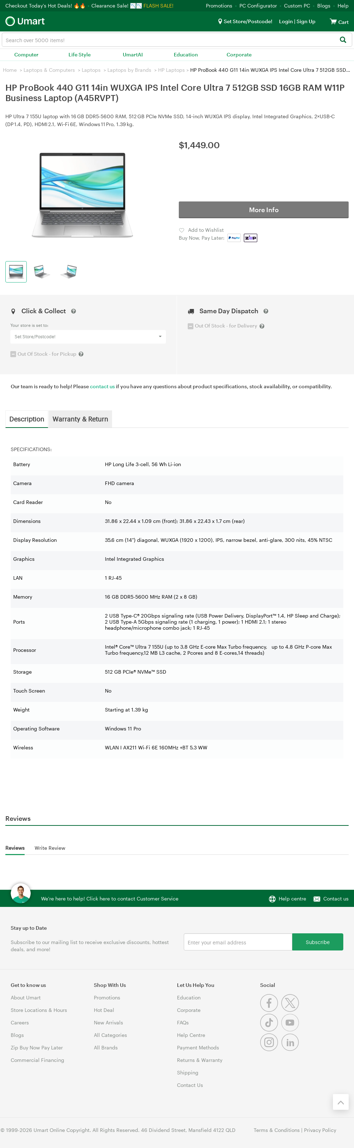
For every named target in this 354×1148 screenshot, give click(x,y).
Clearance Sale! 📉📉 (116, 6)
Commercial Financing (37, 1060)
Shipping (187, 1072)
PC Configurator (258, 6)
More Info (264, 210)
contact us (102, 386)
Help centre (292, 898)
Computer (26, 54)
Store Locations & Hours (39, 1010)
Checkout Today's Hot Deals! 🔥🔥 (46, 6)
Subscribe (318, 941)
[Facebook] (270, 1010)
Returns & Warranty (199, 1060)
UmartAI (133, 54)
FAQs (183, 1022)
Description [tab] (26, 418)
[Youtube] (291, 1030)
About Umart (26, 997)
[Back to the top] (341, 1102)
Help (343, 6)
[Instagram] (270, 1049)
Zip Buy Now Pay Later (37, 1047)
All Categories (110, 1035)
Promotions (219, 6)
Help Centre (191, 1035)
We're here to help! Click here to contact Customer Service (109, 898)
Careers (20, 1022)
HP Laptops (171, 70)
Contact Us (190, 1085)
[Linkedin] (291, 1049)
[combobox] (177, 39)
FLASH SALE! (158, 6)
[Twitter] (291, 1010)
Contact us (336, 898)
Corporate (239, 54)
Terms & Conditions (277, 1130)
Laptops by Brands (129, 70)
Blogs (323, 6)
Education (186, 54)
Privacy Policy (320, 1130)
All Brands (106, 1047)
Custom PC (297, 6)
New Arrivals (108, 1022)
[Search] (342, 40)
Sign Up (305, 21)
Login (286, 21)
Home (10, 70)
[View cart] (333, 21)
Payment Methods (198, 1047)
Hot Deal (104, 1010)
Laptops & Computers (49, 70)
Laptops (91, 70)
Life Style (80, 54)
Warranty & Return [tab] (80, 418)
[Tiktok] (270, 1030)
